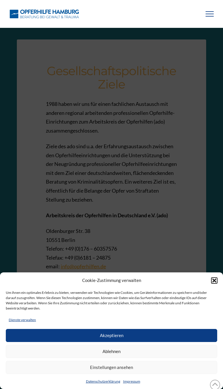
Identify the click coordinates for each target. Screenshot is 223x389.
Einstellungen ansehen (111, 367)
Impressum (131, 381)
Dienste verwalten (22, 320)
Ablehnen (111, 351)
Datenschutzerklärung (103, 381)
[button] (214, 280)
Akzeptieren (111, 335)
